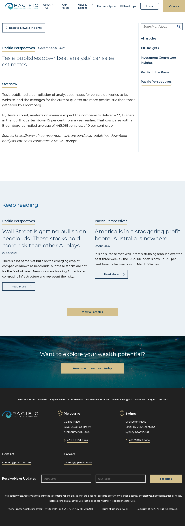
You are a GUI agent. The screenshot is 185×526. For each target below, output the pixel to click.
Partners (140, 399)
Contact (174, 6)
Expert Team (57, 399)
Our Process (64, 6)
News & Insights (82, 6)
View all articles (92, 312)
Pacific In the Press (155, 72)
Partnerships (105, 6)
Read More (19, 286)
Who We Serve (26, 399)
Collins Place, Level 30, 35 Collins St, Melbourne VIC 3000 (77, 427)
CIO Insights (150, 48)
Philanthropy (128, 6)
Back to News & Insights (25, 27)
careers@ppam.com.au (78, 462)
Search (179, 27)
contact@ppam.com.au (16, 462)
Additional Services (97, 399)
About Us (47, 6)
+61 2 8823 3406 (139, 440)
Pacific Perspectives (18, 48)
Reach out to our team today (92, 368)
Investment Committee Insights (158, 60)
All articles (148, 38)
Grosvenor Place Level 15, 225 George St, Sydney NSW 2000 (140, 427)
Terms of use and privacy (115, 508)
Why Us (42, 399)
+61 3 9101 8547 (77, 440)
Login (149, 6)
